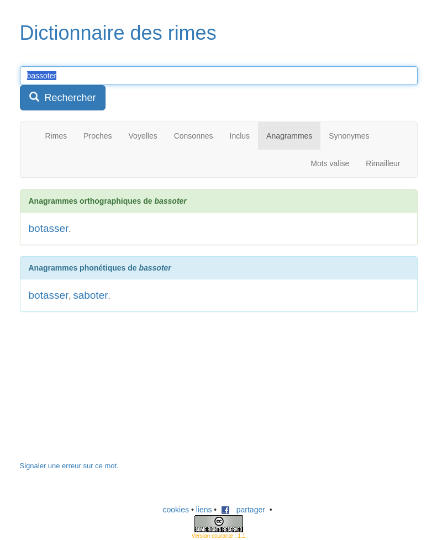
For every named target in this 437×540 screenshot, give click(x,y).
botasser (49, 228)
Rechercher (62, 97)
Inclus (240, 135)
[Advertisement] (103, 392)
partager (243, 509)
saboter (90, 295)
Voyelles (143, 135)
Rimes (56, 135)
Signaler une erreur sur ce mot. (69, 466)
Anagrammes (289, 135)
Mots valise (329, 163)
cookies (176, 509)
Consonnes (193, 135)
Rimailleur (383, 163)
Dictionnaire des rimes (118, 33)
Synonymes (349, 135)
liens (204, 509)
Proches (97, 135)
